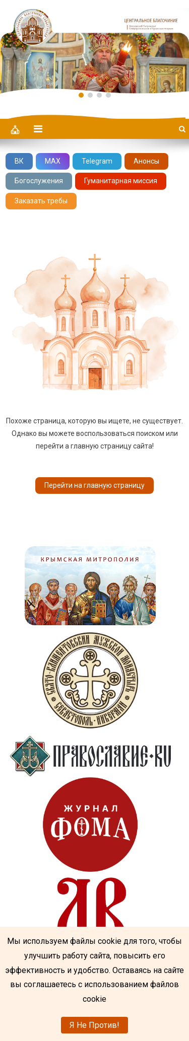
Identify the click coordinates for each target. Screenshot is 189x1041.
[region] (94, 47)
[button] (94, 47)
